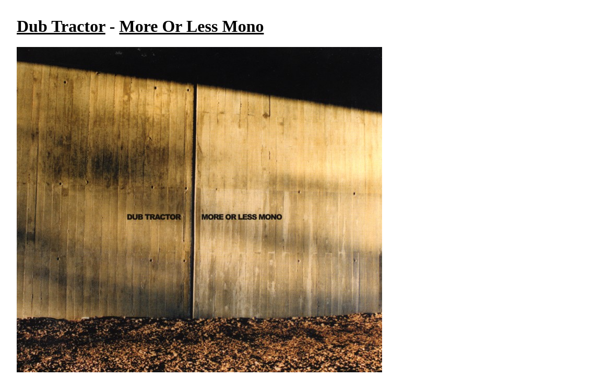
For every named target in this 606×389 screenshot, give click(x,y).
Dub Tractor (61, 26)
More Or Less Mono (191, 26)
